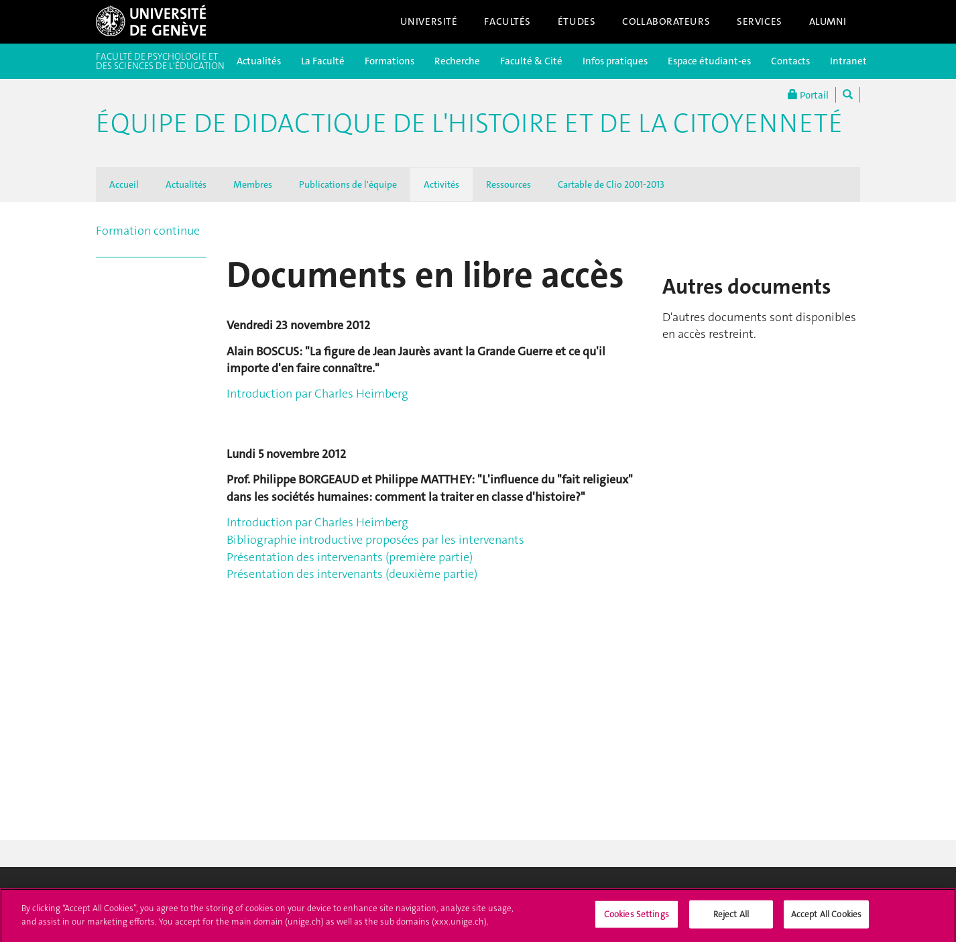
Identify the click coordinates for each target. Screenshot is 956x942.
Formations (389, 61)
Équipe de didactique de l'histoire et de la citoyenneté (469, 123)
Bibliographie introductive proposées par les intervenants (375, 540)
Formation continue (148, 231)
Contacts (790, 61)
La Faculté (323, 61)
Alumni (828, 21)
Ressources (508, 184)
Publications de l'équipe (348, 184)
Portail (808, 95)
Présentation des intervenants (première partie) (350, 557)
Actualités (259, 61)
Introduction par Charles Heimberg (317, 394)
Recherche (457, 61)
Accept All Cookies (826, 921)
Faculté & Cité (531, 61)
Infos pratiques (615, 61)
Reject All (731, 921)
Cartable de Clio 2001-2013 (611, 184)
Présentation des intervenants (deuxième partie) (352, 574)
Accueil (124, 184)
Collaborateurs (666, 21)
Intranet (848, 61)
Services (759, 21)
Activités (441, 184)
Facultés (507, 21)
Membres (252, 184)
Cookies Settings (636, 921)
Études (576, 21)
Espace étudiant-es (709, 61)
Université (429, 21)
